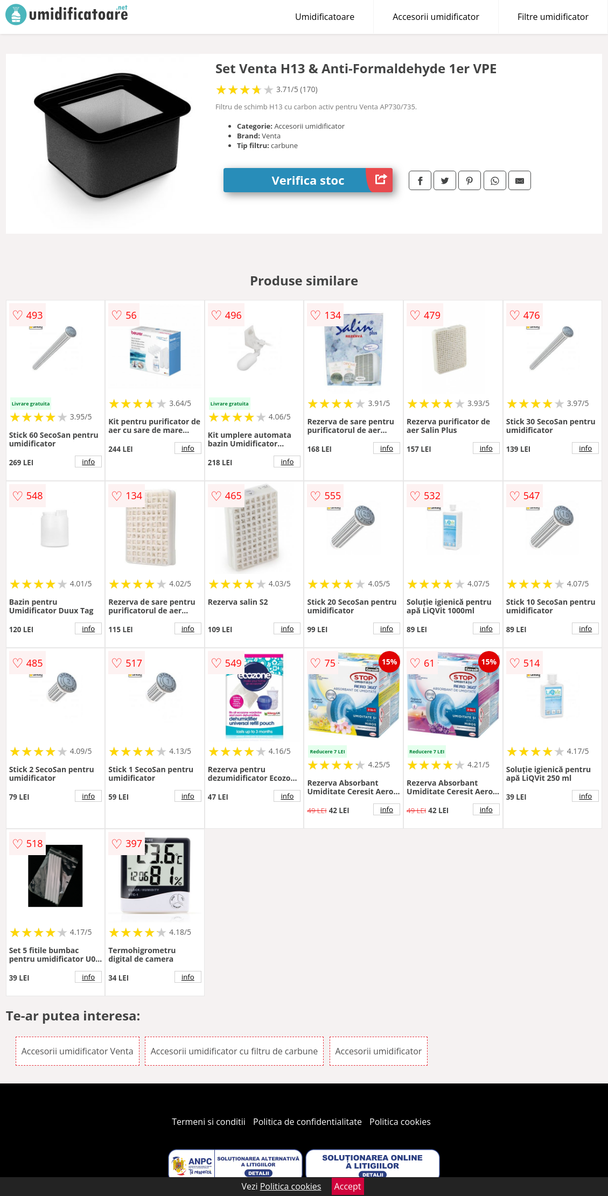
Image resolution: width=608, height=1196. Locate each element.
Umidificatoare (324, 17)
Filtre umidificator (553, 17)
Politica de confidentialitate (307, 1122)
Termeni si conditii (209, 1122)
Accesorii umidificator (436, 17)
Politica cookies (400, 1122)
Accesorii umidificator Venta (78, 1051)
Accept (347, 1186)
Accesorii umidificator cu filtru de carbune (234, 1051)
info (88, 461)
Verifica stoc (332, 180)
